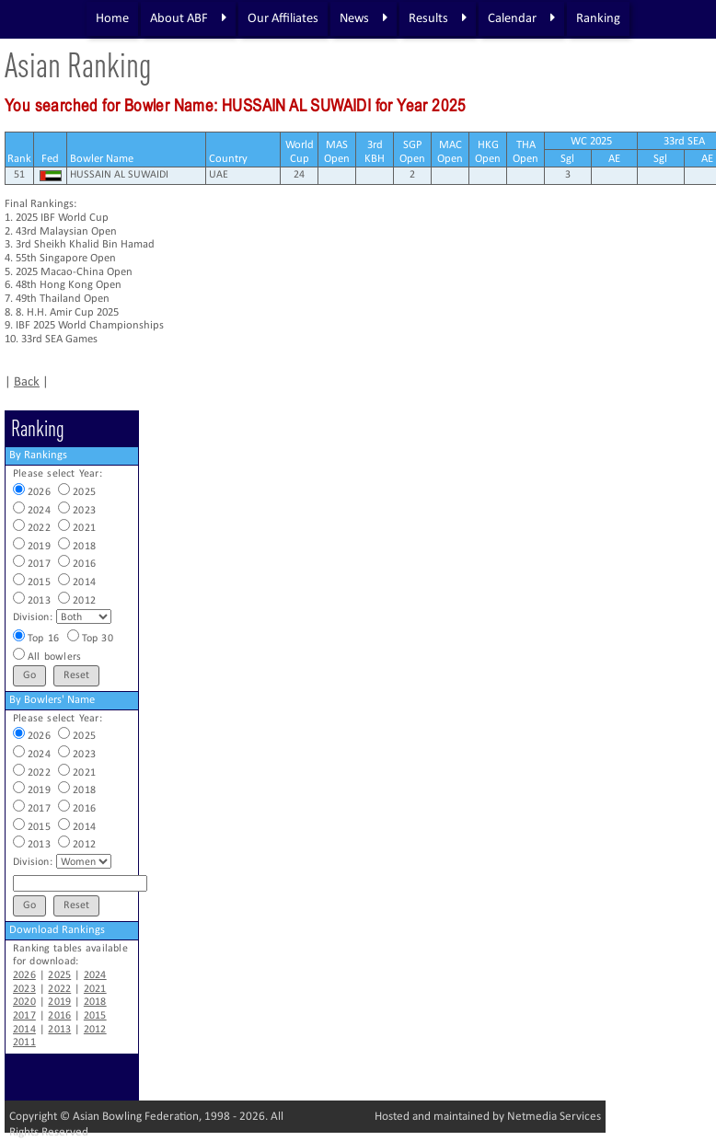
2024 (95, 975)
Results (438, 18)
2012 (95, 1029)
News (363, 18)
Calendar (521, 18)
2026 (24, 975)
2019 (59, 1002)
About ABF (188, 18)
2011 (24, 1042)
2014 (24, 1029)
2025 (59, 975)
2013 (59, 1029)
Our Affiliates (283, 19)
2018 (95, 1002)
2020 (24, 1002)
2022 (59, 989)
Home (112, 19)
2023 (24, 989)
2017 (24, 1015)
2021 (95, 989)
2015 (95, 1015)
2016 (59, 1015)
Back (27, 382)
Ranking (598, 19)
